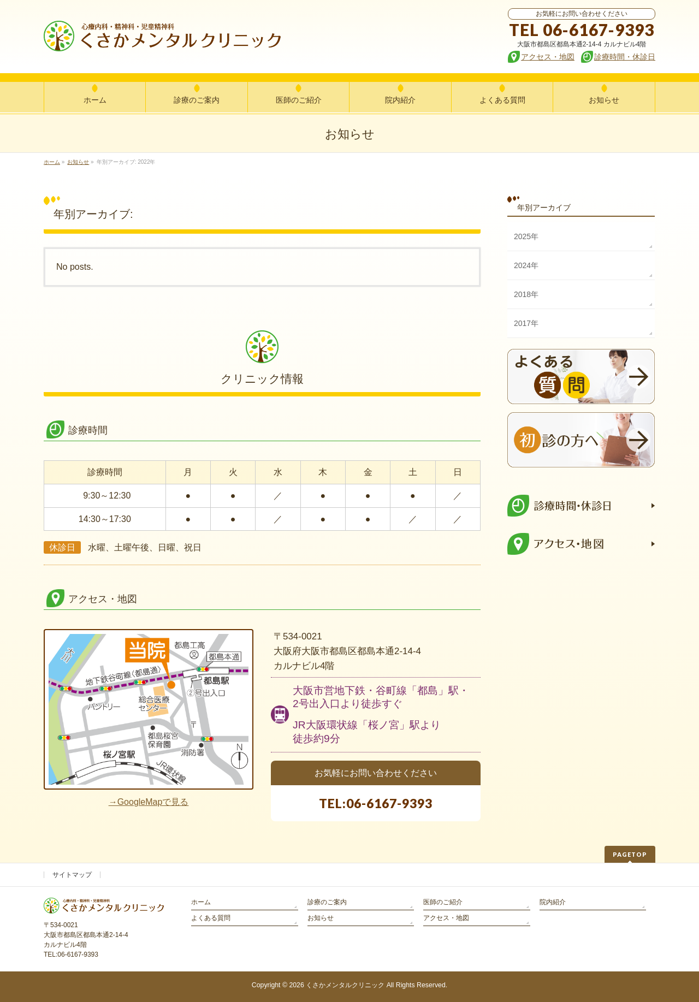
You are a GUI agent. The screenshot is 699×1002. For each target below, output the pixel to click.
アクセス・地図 (446, 918)
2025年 (526, 236)
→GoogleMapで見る (149, 802)
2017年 (526, 323)
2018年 (526, 294)
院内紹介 (553, 902)
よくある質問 (210, 918)
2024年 (526, 265)
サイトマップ (72, 874)
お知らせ (320, 918)
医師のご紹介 (443, 902)
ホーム (201, 902)
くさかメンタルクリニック (345, 985)
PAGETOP (630, 854)
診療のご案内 (327, 902)
